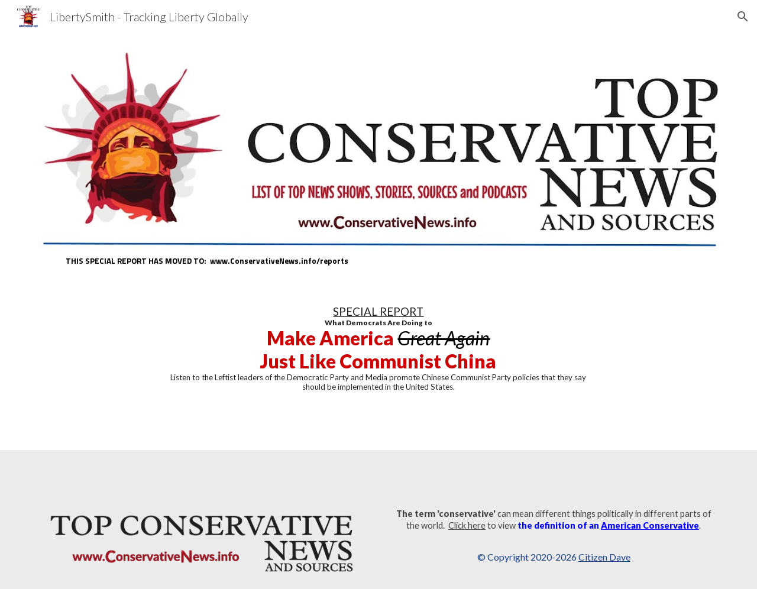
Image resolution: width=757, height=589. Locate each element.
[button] (743, 16)
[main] (378, 261)
